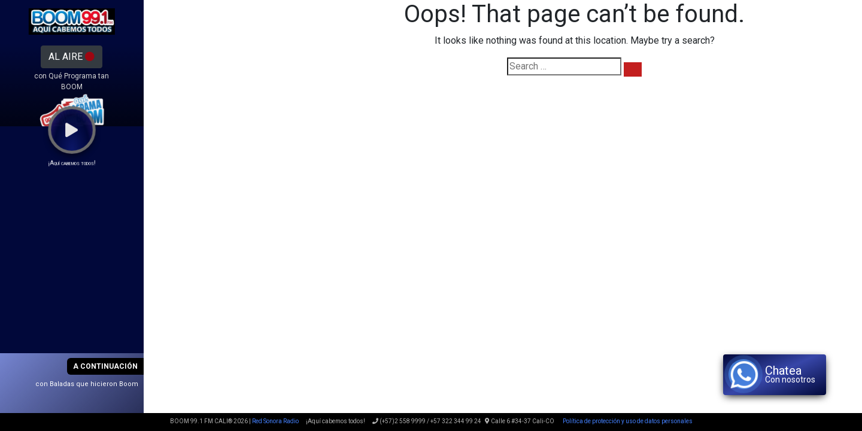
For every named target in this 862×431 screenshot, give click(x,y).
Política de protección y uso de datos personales (627, 421)
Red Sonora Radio (275, 421)
